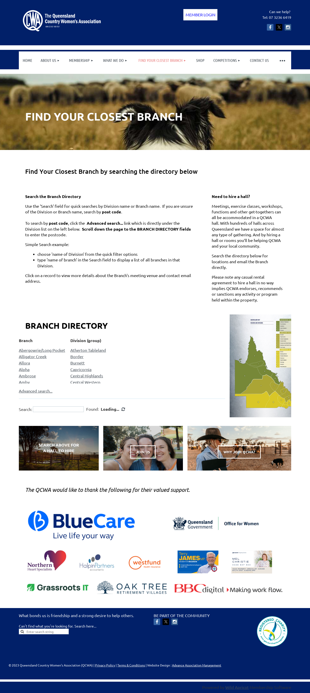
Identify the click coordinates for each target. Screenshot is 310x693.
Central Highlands (86, 375)
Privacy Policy (105, 665)
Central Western (85, 382)
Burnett (77, 362)
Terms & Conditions (131, 665)
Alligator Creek (33, 356)
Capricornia (80, 369)
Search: (25, 409)
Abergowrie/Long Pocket (42, 350)
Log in (200, 14)
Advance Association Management (196, 665)
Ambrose (27, 375)
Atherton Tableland (88, 350)
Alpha (24, 369)
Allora (24, 362)
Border (77, 356)
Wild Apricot (237, 687)
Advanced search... (35, 391)
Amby (24, 382)
